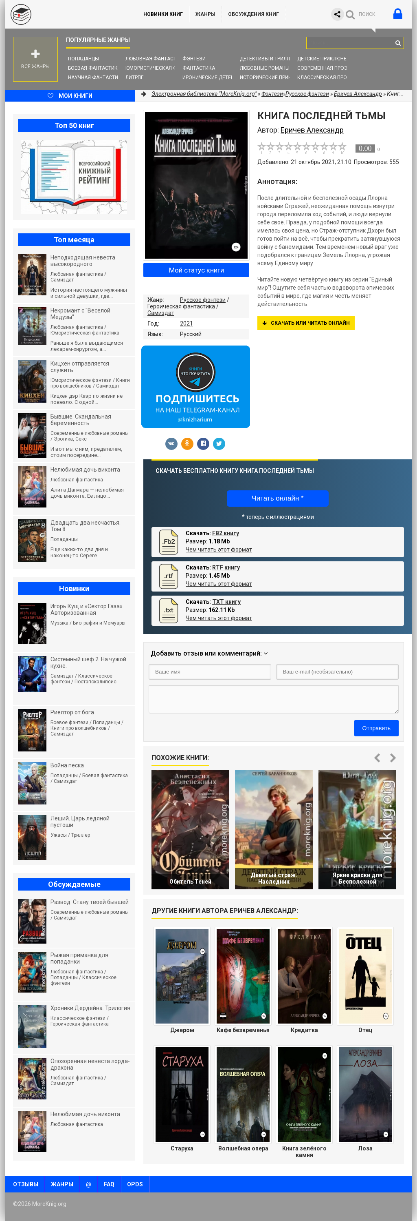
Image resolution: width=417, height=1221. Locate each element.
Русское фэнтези (203, 300)
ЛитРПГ (134, 77)
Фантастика (198, 68)
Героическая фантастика (181, 306)
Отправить (376, 728)
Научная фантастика (96, 77)
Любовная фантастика (155, 59)
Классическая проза (325, 77)
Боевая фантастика (94, 68)
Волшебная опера (243, 1148)
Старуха (182, 1148)
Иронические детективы (215, 77)
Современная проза (324, 68)
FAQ (109, 1184)
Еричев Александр (358, 94)
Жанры (205, 14)
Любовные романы (265, 68)
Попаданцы (83, 59)
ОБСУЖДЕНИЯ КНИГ (253, 14)
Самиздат (160, 313)
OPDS (135, 1184)
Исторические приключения (277, 77)
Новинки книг (163, 14)
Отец (365, 1030)
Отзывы (25, 1184)
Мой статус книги (196, 270)
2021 (186, 323)
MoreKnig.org (66, 14)
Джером (182, 1030)
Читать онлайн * (277, 498)
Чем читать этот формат (219, 549)
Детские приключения (326, 59)
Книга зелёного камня (304, 1151)
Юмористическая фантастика (165, 68)
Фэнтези (194, 59)
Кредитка (304, 1030)
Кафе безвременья (243, 1030)
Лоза (365, 1148)
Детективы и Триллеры (270, 59)
